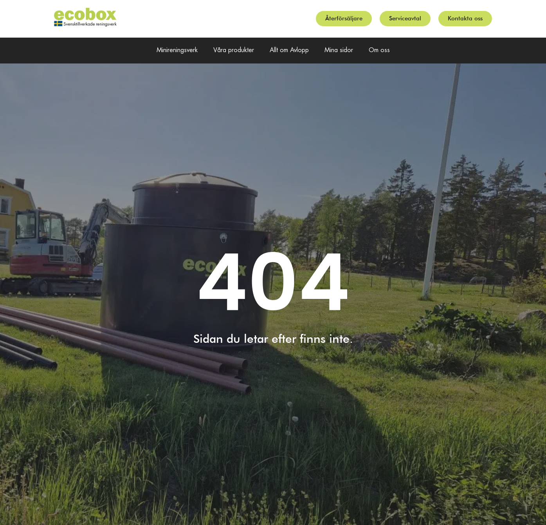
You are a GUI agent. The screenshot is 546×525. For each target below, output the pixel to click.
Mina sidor (338, 50)
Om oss (379, 50)
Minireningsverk (177, 50)
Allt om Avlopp (289, 50)
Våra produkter (233, 50)
